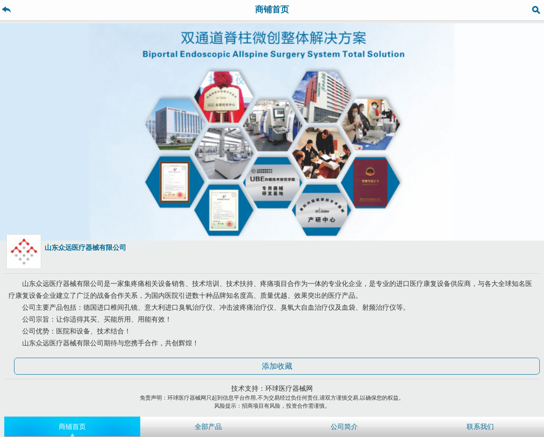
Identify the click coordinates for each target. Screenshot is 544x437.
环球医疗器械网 (289, 388)
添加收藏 (277, 366)
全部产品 (208, 426)
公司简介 (344, 426)
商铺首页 (72, 426)
